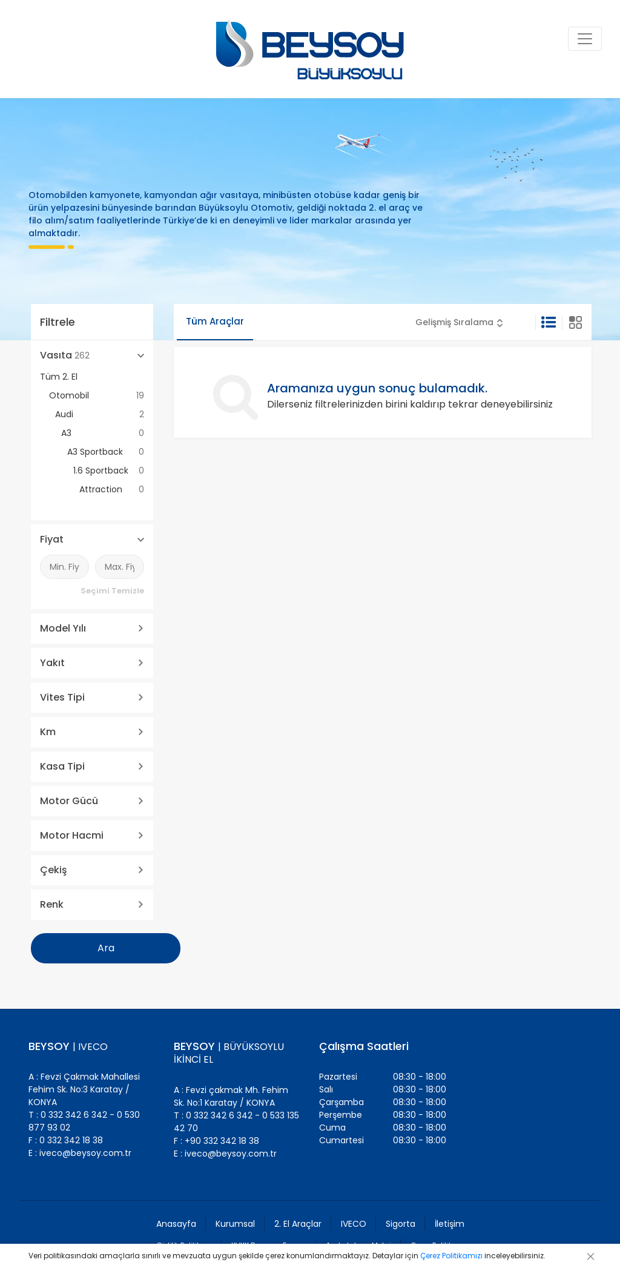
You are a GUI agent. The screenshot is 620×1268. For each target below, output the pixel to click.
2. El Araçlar (298, 1224)
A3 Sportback (105, 452)
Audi (99, 414)
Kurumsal (235, 1224)
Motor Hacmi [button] (72, 835)
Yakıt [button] (52, 663)
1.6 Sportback (108, 470)
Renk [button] (52, 904)
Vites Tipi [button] (62, 697)
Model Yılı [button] (63, 628)
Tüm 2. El (59, 377)
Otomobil (96, 395)
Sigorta (400, 1224)
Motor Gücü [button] (69, 801)
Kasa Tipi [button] (62, 766)
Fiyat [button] (52, 539)
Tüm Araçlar (215, 321)
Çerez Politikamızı (451, 1255)
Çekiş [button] (53, 870)
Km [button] (48, 732)
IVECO (353, 1224)
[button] (459, 322)
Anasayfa (176, 1224)
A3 (102, 433)
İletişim (449, 1224)
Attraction (111, 489)
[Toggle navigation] (585, 39)
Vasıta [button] (65, 355)
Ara (105, 948)
